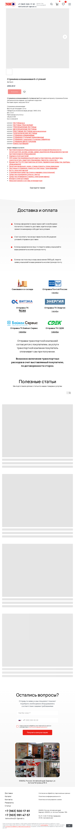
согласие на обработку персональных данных (18, 826)
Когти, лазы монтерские (18, 170)
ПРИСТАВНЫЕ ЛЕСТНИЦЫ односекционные (29, 131)
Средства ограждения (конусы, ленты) (24, 174)
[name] (37, 713)
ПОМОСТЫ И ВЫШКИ (20, 144)
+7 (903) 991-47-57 (17, 815)
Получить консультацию (37, 732)
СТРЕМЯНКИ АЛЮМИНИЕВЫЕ (23, 135)
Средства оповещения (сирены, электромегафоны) (29, 177)
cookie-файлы (44, 825)
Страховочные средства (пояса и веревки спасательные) (32, 172)
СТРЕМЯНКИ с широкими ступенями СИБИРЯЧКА (31, 139)
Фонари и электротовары (19, 179)
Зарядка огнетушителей (19, 156)
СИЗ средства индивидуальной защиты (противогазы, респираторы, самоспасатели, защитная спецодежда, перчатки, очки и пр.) (36, 159)
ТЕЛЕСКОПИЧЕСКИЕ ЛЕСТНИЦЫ (25, 133)
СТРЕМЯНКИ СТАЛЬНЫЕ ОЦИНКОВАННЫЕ (28, 137)
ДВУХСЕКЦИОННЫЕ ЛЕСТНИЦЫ (25, 129)
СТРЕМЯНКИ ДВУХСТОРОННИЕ (24, 142)
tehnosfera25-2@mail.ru (14, 818)
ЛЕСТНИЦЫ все (19, 123)
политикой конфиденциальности (38, 727)
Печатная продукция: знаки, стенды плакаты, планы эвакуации (34, 166)
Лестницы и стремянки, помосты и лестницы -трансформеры (33, 168)
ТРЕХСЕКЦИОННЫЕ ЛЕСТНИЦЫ (24, 127)
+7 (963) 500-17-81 (17, 811)
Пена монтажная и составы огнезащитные (25, 181)
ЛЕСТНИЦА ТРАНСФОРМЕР (23, 125)
